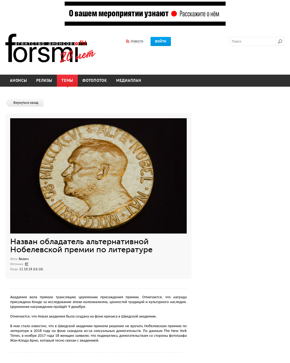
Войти (160, 41)
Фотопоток (94, 80)
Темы (67, 80)
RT (26, 264)
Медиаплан (128, 80)
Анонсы (18, 80)
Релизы (44, 80)
